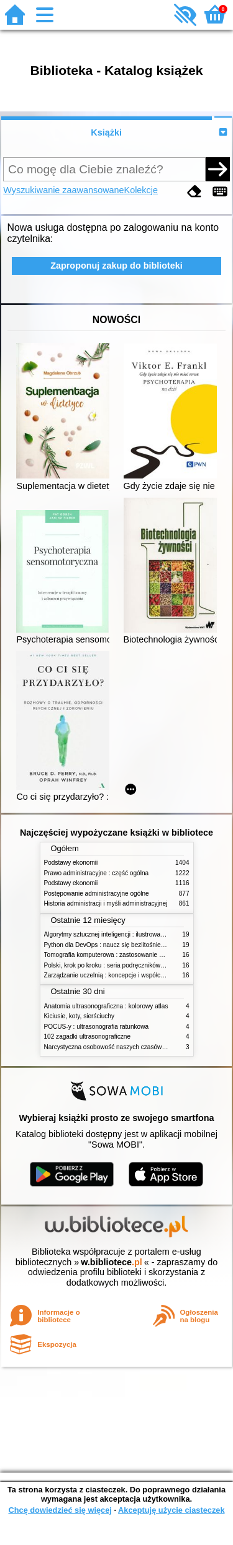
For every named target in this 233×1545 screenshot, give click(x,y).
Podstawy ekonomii (71, 862)
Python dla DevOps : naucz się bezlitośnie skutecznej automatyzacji (138, 944)
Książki (106, 132)
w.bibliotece (111, 1262)
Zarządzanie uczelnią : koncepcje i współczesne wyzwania (125, 975)
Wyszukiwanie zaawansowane (63, 190)
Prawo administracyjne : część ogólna (96, 873)
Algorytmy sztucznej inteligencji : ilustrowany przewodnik (122, 934)
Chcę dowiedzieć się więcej (59, 1510)
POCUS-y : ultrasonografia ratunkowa (96, 1026)
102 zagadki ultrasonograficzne (87, 1036)
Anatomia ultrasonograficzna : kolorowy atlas (106, 1006)
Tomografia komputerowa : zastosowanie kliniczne (113, 954)
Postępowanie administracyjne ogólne (96, 893)
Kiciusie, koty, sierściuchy (79, 1016)
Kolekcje (141, 190)
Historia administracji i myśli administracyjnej (106, 903)
